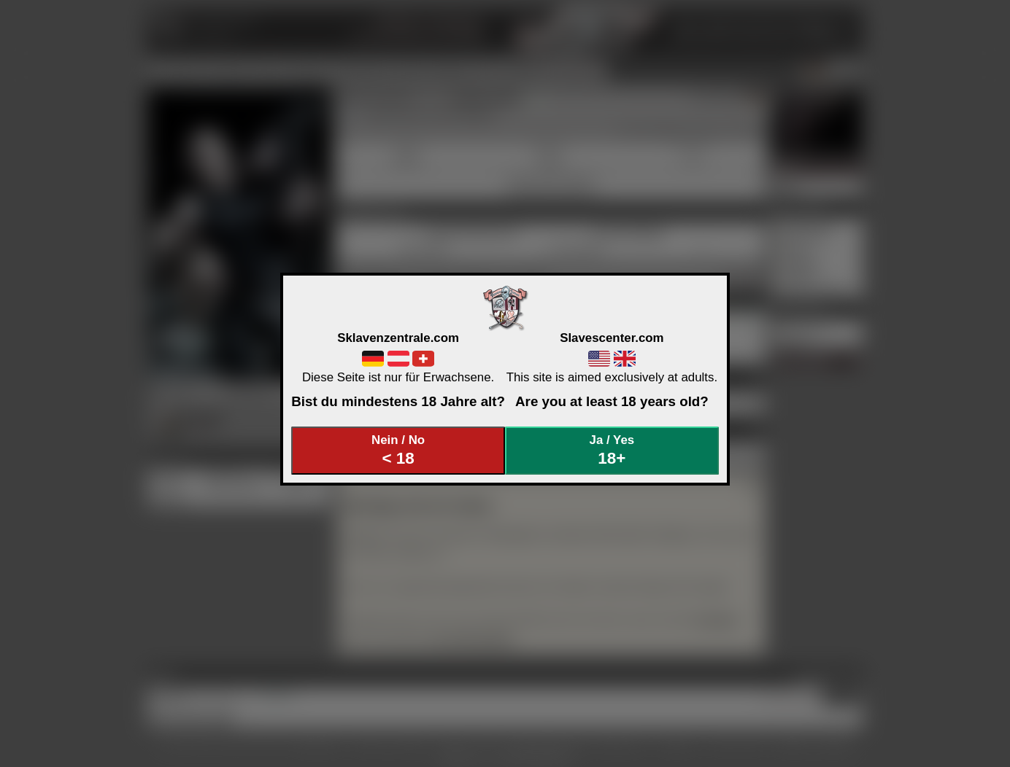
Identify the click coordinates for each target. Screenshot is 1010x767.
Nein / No (398, 450)
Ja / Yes (612, 450)
